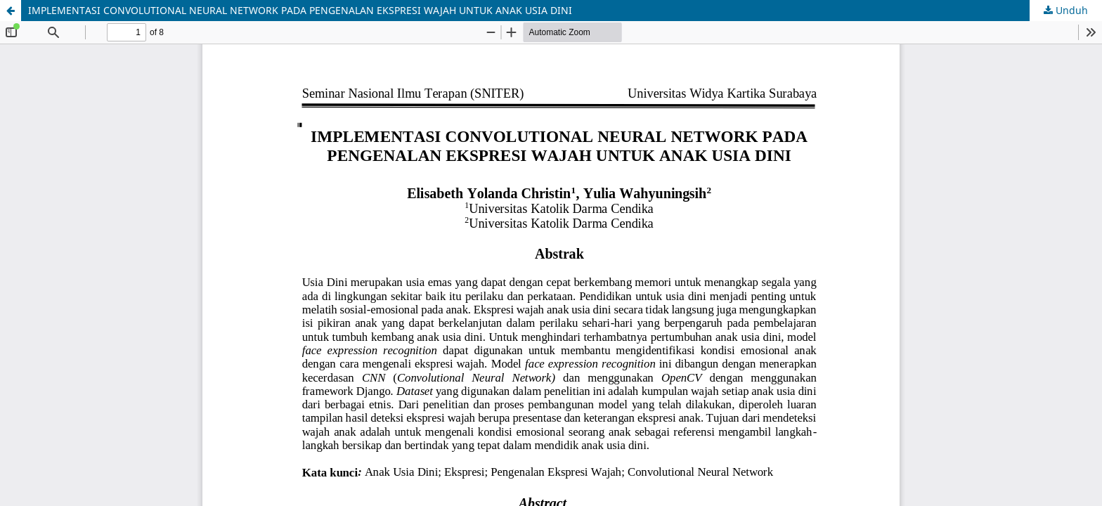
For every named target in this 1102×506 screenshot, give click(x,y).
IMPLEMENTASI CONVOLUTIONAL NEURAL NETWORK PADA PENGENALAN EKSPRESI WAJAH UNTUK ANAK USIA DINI (300, 10)
